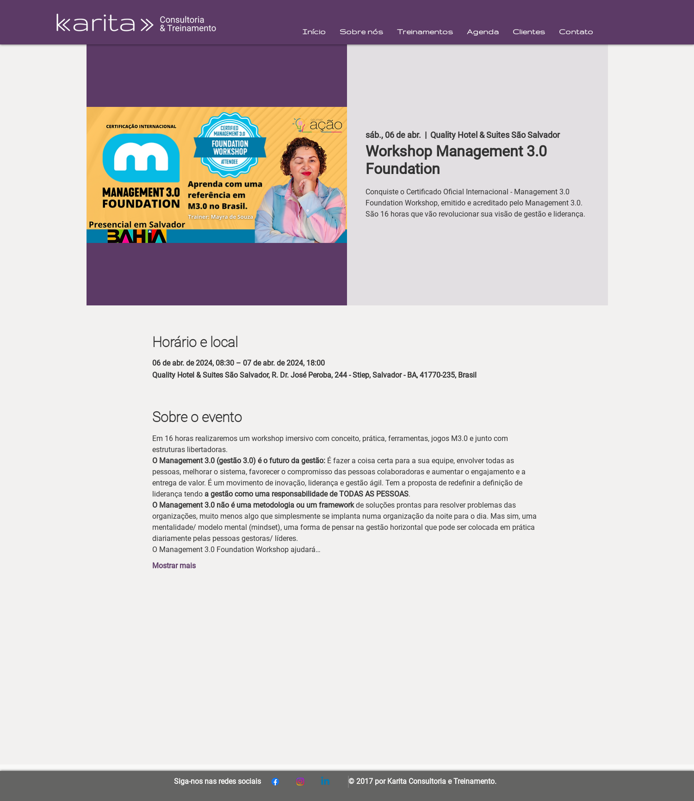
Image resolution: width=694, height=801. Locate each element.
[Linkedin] (325, 781)
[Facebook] (275, 781)
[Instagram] (300, 781)
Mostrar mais (174, 565)
